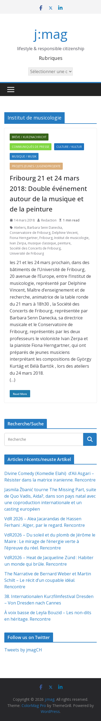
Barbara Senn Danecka (44, 227)
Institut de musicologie (71, 237)
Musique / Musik (24, 156)
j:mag (50, 34)
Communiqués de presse (30, 147)
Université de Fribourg (27, 253)
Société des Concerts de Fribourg (35, 248)
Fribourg (46, 237)
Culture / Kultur (69, 147)
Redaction (49, 220)
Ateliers (20, 227)
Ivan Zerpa (18, 243)
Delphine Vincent (65, 232)
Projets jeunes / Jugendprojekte (36, 166)
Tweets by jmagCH (23, 650)
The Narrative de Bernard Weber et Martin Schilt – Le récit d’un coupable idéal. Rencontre (47, 580)
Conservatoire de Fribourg (30, 232)
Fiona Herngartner (24, 237)
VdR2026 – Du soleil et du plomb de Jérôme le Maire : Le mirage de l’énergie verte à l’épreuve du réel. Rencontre (49, 541)
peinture (64, 243)
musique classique (42, 243)
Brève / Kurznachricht (29, 137)
